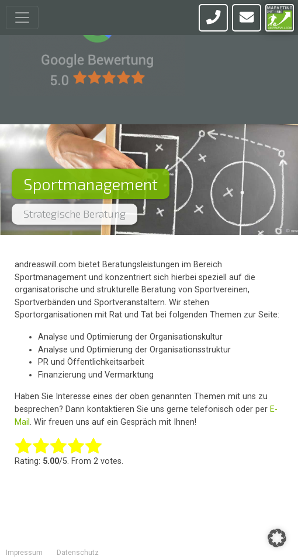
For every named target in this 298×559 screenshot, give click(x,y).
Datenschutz (78, 552)
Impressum (24, 552)
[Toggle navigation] (22, 17)
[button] (277, 538)
